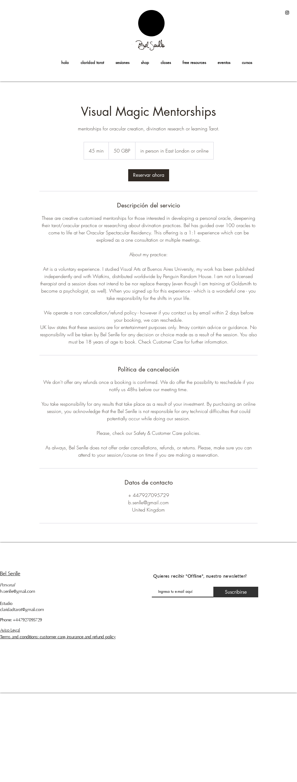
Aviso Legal (10, 630)
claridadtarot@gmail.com (22, 610)
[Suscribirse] (235, 592)
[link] (148, 175)
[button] (247, 62)
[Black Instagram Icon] (287, 12)
